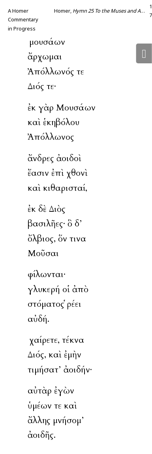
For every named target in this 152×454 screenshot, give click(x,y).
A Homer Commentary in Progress (23, 19)
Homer (62, 10)
